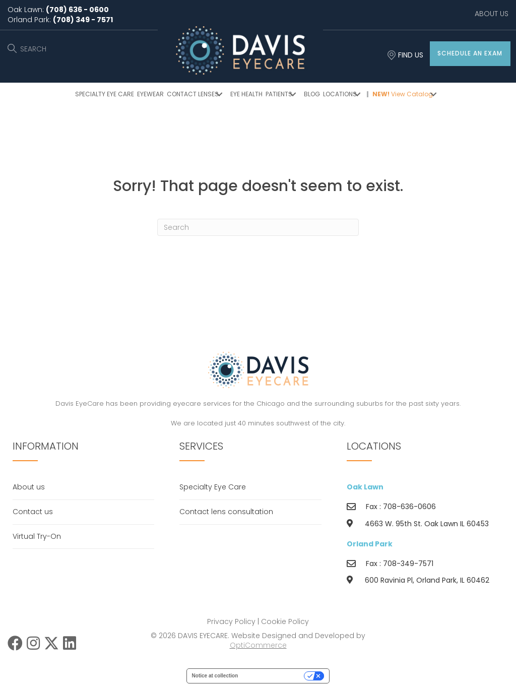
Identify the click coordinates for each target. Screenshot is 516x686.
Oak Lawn (365, 487)
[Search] (258, 227)
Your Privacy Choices (274, 675)
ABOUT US (491, 14)
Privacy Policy (231, 621)
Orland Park (370, 544)
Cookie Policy (285, 621)
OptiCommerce (258, 645)
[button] (470, 53)
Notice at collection (215, 675)
